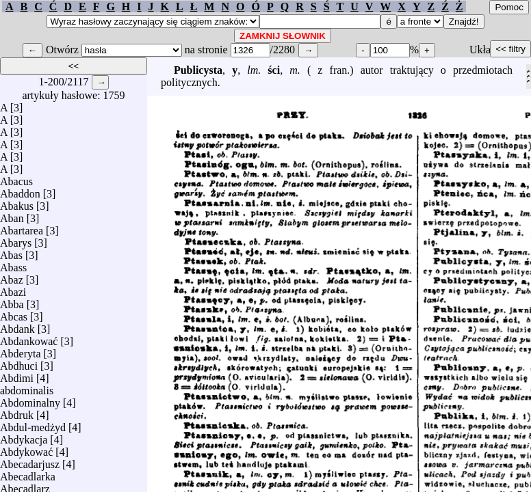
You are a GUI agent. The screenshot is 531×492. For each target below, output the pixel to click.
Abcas (13, 313)
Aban (12, 215)
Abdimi (17, 375)
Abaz (11, 276)
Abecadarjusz (30, 461)
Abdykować (26, 448)
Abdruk (17, 412)
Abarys (15, 239)
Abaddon (20, 190)
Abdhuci (19, 362)
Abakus (17, 202)
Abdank (17, 325)
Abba (12, 301)
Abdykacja (23, 436)
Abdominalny (30, 399)
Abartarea (21, 227)
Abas (11, 252)
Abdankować (28, 338)
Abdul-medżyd (33, 424)
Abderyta (20, 350)
